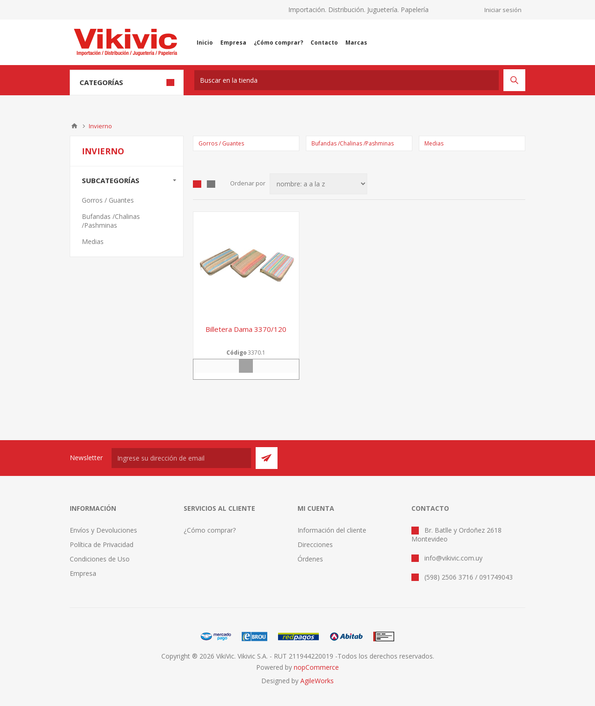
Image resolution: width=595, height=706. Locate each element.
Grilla (197, 184)
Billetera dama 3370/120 (245, 329)
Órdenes (310, 558)
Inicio (74, 126)
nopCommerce (316, 667)
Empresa (83, 573)
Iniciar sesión (503, 10)
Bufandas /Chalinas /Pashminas (352, 143)
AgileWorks (317, 680)
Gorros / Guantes (221, 143)
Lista (211, 184)
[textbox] (346, 80)
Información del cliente (332, 530)
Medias (433, 143)
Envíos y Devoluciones (103, 530)
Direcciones (315, 544)
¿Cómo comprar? (210, 530)
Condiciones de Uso (100, 558)
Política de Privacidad (101, 544)
